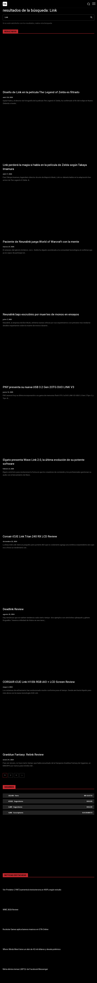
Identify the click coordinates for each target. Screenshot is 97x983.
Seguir (89, 801)
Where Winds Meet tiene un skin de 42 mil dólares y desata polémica (31, 949)
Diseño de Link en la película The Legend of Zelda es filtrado (41, 92)
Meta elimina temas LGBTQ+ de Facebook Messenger (25, 969)
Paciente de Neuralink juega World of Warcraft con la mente (41, 242)
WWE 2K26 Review (10, 909)
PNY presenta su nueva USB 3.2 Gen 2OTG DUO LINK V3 (38, 387)
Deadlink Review (13, 609)
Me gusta (88, 796)
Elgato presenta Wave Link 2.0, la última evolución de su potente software (43, 462)
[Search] (91, 17)
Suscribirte (87, 813)
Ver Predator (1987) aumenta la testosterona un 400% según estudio (32, 889)
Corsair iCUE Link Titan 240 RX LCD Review (30, 536)
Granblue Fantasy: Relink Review (23, 755)
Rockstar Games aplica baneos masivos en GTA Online (25, 929)
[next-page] (22, 775)
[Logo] (5, 4)
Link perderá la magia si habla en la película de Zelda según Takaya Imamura (45, 167)
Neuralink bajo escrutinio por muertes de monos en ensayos (41, 314)
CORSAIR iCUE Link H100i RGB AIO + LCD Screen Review (39, 682)
